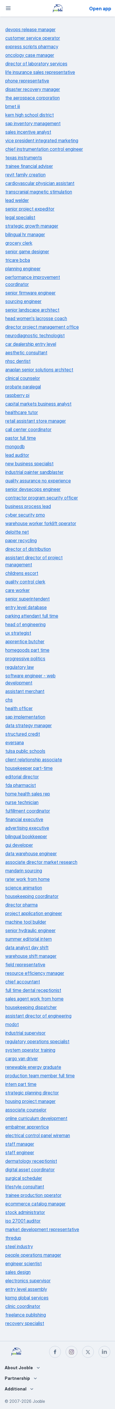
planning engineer (23, 269)
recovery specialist (24, 1323)
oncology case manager (29, 55)
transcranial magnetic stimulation (38, 192)
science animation (23, 888)
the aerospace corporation (32, 98)
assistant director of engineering (38, 1016)
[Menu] (8, 8)
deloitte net (17, 532)
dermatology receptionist (31, 1161)
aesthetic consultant (26, 352)
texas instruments (23, 158)
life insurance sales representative (40, 72)
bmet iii (12, 106)
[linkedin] (104, 1352)
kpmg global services (27, 1298)
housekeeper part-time (29, 768)
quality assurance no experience (38, 481)
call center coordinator (28, 429)
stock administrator (25, 1212)
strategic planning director (32, 1093)
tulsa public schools (25, 751)
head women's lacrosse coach (36, 318)
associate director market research (41, 862)
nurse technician (22, 802)
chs (9, 700)
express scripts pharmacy (31, 46)
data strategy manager (28, 725)
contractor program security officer (41, 498)
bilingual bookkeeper (26, 836)
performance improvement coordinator (32, 280)
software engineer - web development (30, 679)
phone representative (27, 81)
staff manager (19, 1144)
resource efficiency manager (34, 973)
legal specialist (20, 217)
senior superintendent (27, 599)
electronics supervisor (28, 1281)
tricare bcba (17, 260)
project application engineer (33, 913)
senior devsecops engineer (33, 489)
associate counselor (25, 1110)
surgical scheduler (23, 1178)
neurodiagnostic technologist (35, 335)
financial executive (24, 819)
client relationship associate (33, 760)
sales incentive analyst (28, 132)
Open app (100, 8)
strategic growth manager (31, 226)
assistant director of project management (34, 561)
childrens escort (21, 573)
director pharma (21, 905)
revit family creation (25, 175)
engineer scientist (23, 1263)
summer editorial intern (28, 939)
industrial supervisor (25, 1033)
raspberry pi (17, 395)
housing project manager (30, 1101)
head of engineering (25, 624)
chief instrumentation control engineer (44, 149)
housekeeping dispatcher (31, 1007)
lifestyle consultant (24, 1187)
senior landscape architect (32, 310)
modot (12, 1024)
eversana (14, 742)
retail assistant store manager (35, 421)
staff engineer (19, 1152)
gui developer (19, 845)
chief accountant (22, 982)
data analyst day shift (27, 947)
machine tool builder (25, 922)
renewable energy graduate (33, 1067)
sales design (18, 1272)
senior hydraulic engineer (30, 930)
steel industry (19, 1246)
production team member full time (40, 1076)
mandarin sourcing (23, 871)
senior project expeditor (29, 209)
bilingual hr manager (25, 234)
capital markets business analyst (38, 404)
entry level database (26, 607)
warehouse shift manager (30, 956)
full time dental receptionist (33, 990)
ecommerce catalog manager (35, 1204)
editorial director (22, 777)
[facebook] (55, 1352)
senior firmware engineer (30, 293)
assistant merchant (24, 691)
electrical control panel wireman (37, 1135)
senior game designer (27, 251)
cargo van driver (21, 1058)
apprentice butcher (24, 641)
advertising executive (27, 828)
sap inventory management (33, 123)
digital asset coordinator (30, 1169)
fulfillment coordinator (27, 811)
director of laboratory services (36, 64)
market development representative (42, 1229)
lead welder (17, 200)
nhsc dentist (18, 361)
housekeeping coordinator (32, 896)
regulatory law (19, 667)
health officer (19, 708)
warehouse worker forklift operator (40, 523)
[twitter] (88, 1352)
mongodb (15, 446)
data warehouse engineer (31, 853)
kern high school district (29, 115)
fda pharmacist (20, 785)
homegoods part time (27, 650)
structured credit (22, 734)
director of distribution (28, 549)
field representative (25, 965)
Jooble (39, 1401)
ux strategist (18, 633)
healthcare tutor (21, 412)
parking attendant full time (31, 616)
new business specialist (29, 464)
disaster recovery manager (32, 89)
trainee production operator (33, 1195)
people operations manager (33, 1255)
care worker (17, 590)
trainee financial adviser (29, 166)
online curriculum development (36, 1118)
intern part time (20, 1084)
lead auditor (17, 455)
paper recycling (21, 540)
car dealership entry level (30, 344)
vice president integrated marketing (41, 140)
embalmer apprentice (27, 1127)
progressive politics (25, 658)
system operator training (30, 1050)
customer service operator (32, 38)
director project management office (42, 327)
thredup (13, 1238)
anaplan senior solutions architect (39, 370)
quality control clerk (25, 582)
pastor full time (20, 438)
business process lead (28, 506)
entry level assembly (26, 1289)
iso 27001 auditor (23, 1221)
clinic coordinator (22, 1306)
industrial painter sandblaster (34, 472)
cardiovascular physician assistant (39, 183)
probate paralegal (23, 387)
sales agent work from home (34, 999)
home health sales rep (27, 794)
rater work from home (27, 879)
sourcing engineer (23, 301)
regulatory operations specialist (37, 1041)
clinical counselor (22, 378)
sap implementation (25, 717)
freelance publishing (25, 1315)
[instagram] (71, 1352)
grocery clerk (18, 243)
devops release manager (30, 29)
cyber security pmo (25, 515)
